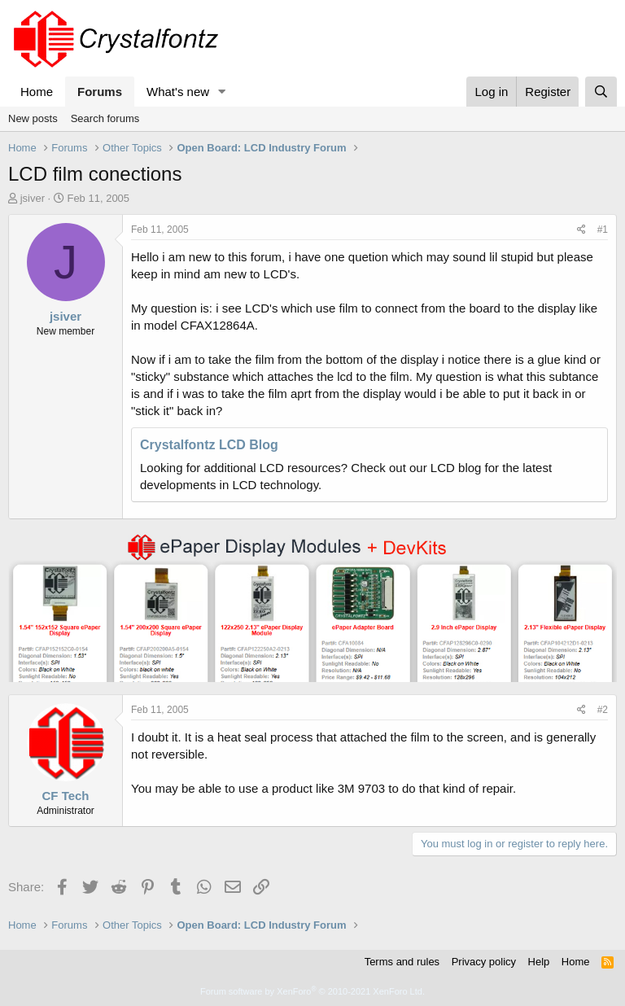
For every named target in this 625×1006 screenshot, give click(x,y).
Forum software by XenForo (312, 991)
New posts (33, 118)
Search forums (105, 118)
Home (36, 91)
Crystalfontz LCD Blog (209, 445)
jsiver (32, 198)
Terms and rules (402, 962)
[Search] (601, 92)
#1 (602, 229)
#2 (602, 709)
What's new (177, 91)
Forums (99, 91)
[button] (222, 92)
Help (539, 962)
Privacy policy (484, 962)
